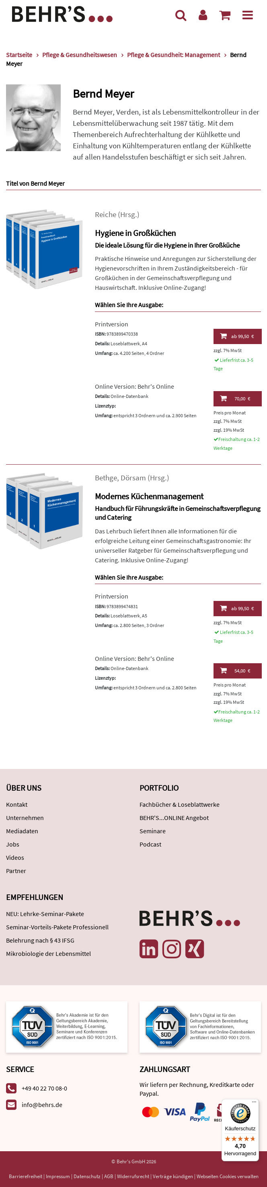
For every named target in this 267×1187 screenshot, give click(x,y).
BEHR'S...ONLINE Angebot (174, 818)
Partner (16, 871)
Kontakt (16, 804)
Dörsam (133, 477)
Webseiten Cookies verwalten (228, 1176)
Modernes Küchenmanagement (149, 496)
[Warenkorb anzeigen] (224, 15)
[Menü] (247, 15)
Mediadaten (22, 831)
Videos (15, 857)
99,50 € (237, 336)
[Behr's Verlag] (62, 13)
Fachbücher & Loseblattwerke (180, 804)
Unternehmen (25, 818)
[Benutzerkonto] (203, 15)
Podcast (150, 844)
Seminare (153, 831)
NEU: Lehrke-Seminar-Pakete (45, 914)
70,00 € (235, 398)
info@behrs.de (42, 1105)
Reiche (105, 214)
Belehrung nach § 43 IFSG (40, 940)
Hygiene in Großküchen (135, 233)
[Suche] (181, 15)
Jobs (12, 844)
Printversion (111, 324)
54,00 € (235, 670)
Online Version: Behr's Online (134, 386)
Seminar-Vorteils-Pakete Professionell (57, 927)
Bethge (106, 477)
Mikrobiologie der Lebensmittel (48, 953)
